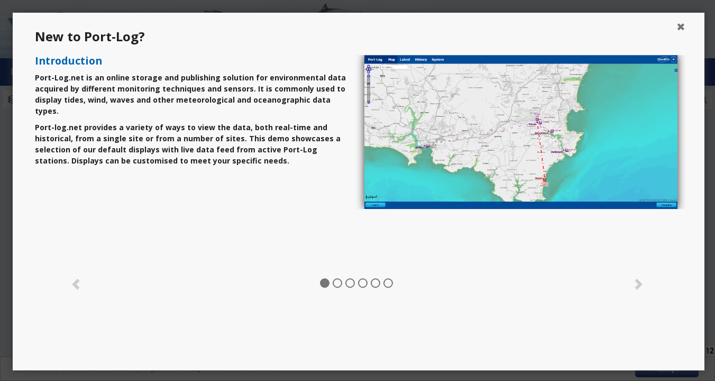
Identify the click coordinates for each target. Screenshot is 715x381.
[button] (76, 283)
